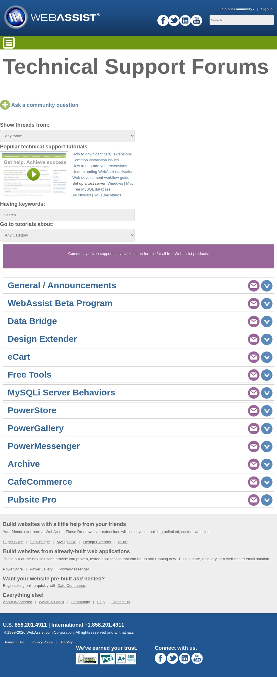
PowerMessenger (74, 569)
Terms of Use (14, 642)
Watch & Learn (51, 602)
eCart (123, 542)
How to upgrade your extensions (99, 166)
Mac (129, 183)
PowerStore (13, 569)
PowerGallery (41, 569)
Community (80, 602)
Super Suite (13, 542)
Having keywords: (22, 204)
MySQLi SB (66, 542)
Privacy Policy (42, 642)
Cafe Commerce (71, 585)
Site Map (66, 642)
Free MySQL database (91, 189)
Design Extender (97, 542)
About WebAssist (17, 602)
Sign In (267, 9)
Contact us (120, 602)
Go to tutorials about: (27, 224)
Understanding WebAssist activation (102, 171)
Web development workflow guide (100, 177)
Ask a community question (39, 105)
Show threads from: (25, 125)
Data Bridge (40, 542)
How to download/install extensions (102, 154)
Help (101, 602)
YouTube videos (107, 195)
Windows (115, 183)
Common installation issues (95, 160)
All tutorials (81, 195)
